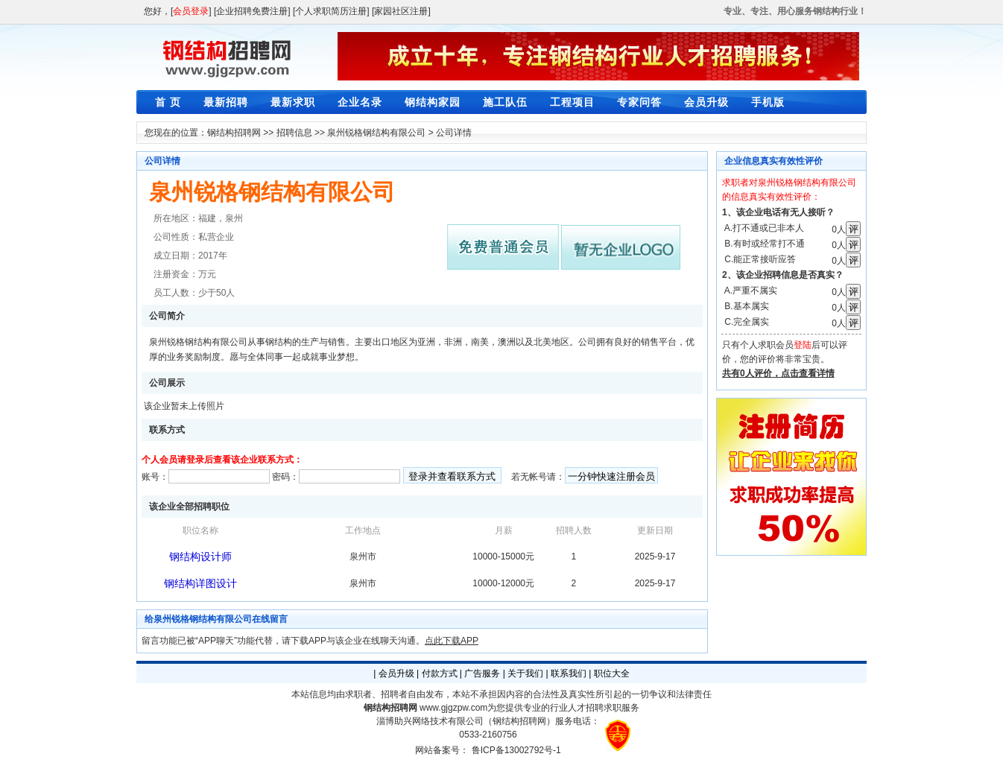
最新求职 (292, 102)
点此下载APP (451, 640)
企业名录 (360, 102)
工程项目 (572, 102)
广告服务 (482, 673)
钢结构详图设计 (200, 583)
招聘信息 (294, 132)
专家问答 (639, 102)
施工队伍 (505, 102)
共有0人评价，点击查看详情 (778, 373)
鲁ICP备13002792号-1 (516, 750)
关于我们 (525, 673)
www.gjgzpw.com (453, 708)
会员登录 (191, 11)
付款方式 (440, 673)
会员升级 (706, 102)
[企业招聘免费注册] (252, 11)
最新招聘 (225, 102)
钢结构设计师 (200, 556)
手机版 (768, 102)
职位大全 (612, 673)
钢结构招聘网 (234, 132)
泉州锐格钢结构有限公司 (376, 132)
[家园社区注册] (401, 11)
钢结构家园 (433, 102)
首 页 (168, 102)
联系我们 (568, 673)
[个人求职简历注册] (331, 11)
